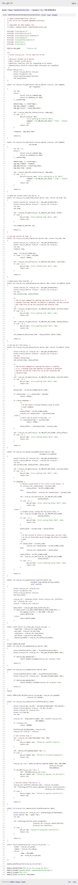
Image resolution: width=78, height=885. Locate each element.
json (74, 882)
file (43, 15)
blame (55, 15)
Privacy (17, 882)
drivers (35, 10)
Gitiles (12, 882)
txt (69, 882)
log (49, 15)
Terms (23, 882)
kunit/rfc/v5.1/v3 (21, 10)
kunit (4, 10)
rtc (41, 10)
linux (10, 10)
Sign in (74, 3)
